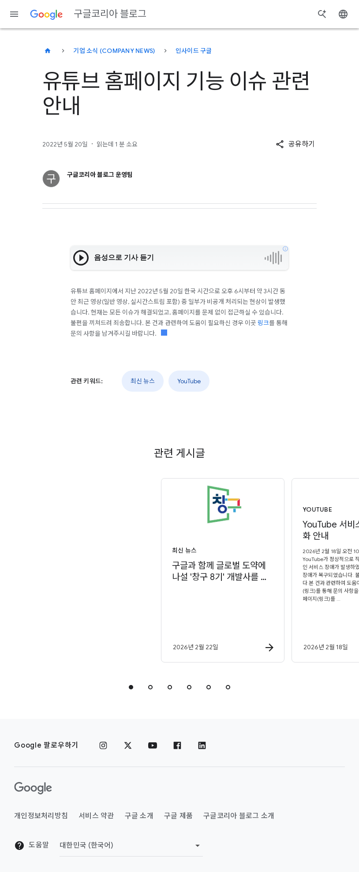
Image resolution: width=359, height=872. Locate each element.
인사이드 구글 (194, 51)
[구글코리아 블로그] (47, 50)
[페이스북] (177, 745)
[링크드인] (202, 745)
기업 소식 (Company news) (114, 51)
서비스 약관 (96, 816)
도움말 (31, 845)
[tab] (131, 687)
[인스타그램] (103, 745)
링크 (263, 323)
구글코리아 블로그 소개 (238, 816)
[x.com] (127, 745)
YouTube (189, 381)
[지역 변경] (131, 845)
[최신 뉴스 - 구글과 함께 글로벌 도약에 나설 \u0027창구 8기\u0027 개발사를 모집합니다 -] (113, 570)
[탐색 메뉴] (14, 14)
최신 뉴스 (143, 381)
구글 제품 (178, 816)
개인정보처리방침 (41, 816)
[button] (295, 144)
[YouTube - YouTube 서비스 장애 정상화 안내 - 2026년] (244, 570)
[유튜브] (152, 745)
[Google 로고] (33, 788)
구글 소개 (139, 816)
